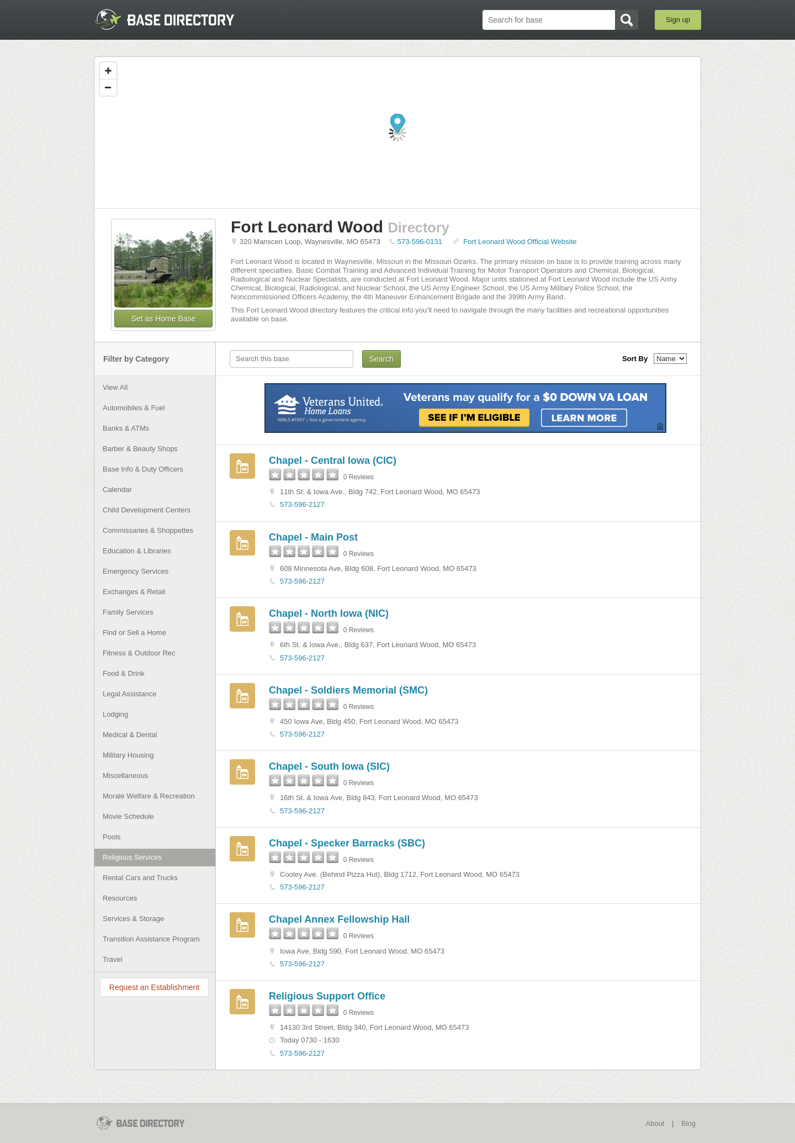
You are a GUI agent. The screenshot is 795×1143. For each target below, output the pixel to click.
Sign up (678, 19)
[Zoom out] (108, 87)
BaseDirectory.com (175, 19)
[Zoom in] (108, 70)
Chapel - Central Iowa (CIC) (332, 460)
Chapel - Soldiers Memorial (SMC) (348, 690)
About (654, 1123)
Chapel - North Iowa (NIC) (329, 613)
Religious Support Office (327, 996)
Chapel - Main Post (313, 537)
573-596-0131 (420, 241)
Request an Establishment (154, 987)
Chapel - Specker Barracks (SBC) (347, 843)
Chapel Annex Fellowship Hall (339, 919)
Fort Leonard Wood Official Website (519, 241)
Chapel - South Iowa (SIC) (329, 766)
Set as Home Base (163, 318)
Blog (688, 1123)
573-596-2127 (302, 504)
